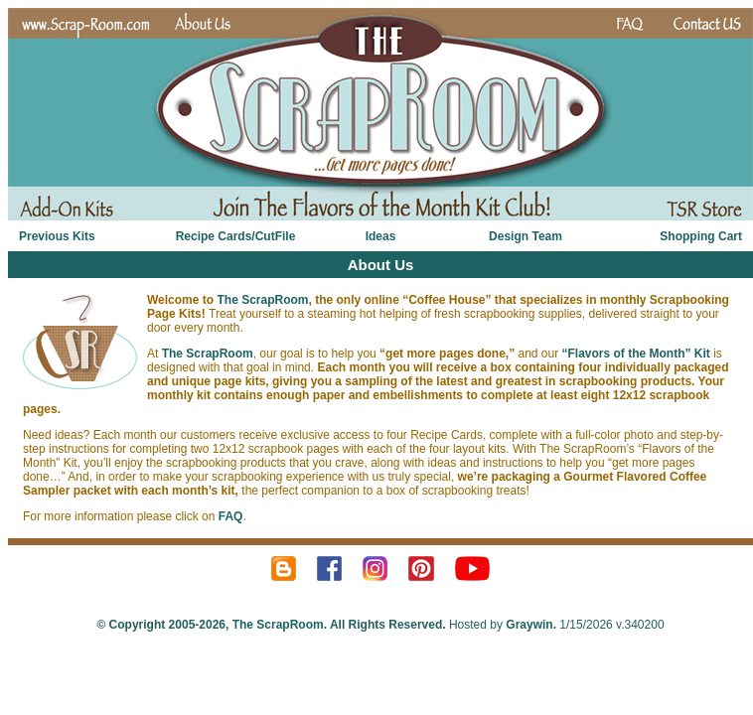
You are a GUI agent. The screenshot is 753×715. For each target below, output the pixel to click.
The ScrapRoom (262, 300)
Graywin (529, 625)
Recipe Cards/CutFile (236, 236)
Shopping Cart (701, 236)
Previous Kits (57, 236)
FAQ (231, 516)
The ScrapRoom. (277, 625)
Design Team (525, 236)
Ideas (381, 236)
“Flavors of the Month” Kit (636, 353)
